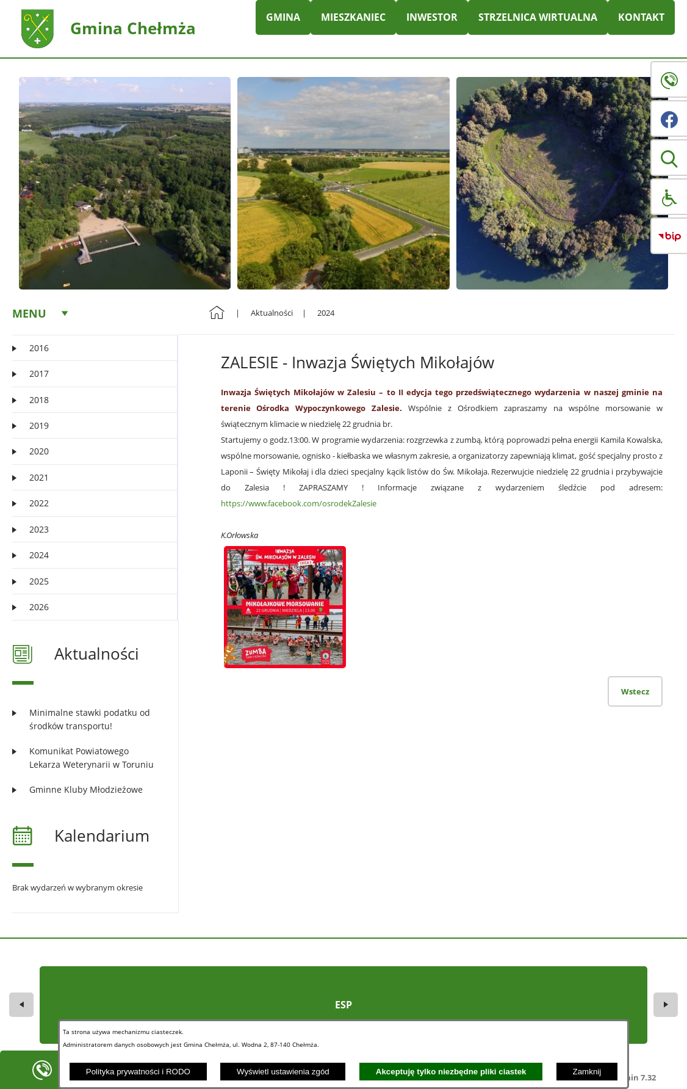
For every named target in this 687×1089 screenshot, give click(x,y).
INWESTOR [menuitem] (432, 17)
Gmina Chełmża (133, 28)
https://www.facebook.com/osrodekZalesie (298, 503)
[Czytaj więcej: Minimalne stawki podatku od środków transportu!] (87, 719)
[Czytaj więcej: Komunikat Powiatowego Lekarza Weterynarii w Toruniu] (87, 757)
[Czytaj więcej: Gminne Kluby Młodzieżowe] (87, 789)
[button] (668, 157)
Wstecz (635, 691)
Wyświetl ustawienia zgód (283, 1071)
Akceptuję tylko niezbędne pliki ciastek (451, 1071)
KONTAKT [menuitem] (641, 17)
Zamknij (587, 1071)
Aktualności (272, 312)
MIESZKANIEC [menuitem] (353, 17)
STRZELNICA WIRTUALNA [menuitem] (537, 17)
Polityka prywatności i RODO (138, 1071)
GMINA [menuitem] (283, 17)
